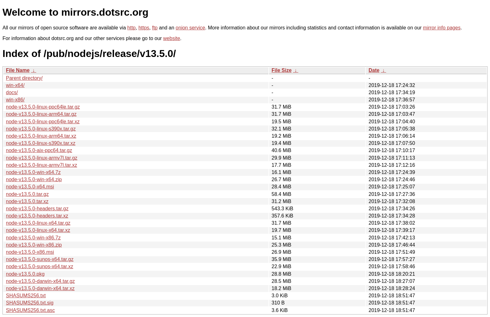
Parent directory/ (24, 78)
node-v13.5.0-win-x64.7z (33, 172)
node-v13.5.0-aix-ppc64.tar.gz (39, 150)
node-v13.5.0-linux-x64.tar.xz (38, 230)
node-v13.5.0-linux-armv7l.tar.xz (41, 165)
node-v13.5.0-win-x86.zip (34, 245)
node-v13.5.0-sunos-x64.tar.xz (39, 266)
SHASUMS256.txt (26, 295)
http (131, 27)
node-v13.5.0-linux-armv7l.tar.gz (42, 158)
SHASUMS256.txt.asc (30, 310)
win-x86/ (15, 99)
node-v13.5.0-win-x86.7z (33, 237)
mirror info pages (442, 27)
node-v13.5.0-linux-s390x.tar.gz (41, 128)
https (143, 27)
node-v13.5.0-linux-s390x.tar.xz (40, 143)
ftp (155, 27)
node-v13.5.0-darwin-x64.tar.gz (40, 281)
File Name (18, 70)
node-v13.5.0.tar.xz (27, 201)
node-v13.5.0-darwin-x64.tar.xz (40, 288)
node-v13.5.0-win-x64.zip (34, 179)
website (171, 38)
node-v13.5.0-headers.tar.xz (37, 215)
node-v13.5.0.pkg (25, 274)
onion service (190, 27)
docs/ (12, 92)
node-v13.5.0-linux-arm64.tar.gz (41, 114)
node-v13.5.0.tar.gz (27, 194)
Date (373, 70)
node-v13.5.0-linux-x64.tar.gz (38, 223)
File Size (282, 70)
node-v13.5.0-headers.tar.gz (37, 208)
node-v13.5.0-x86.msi (30, 252)
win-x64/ (15, 85)
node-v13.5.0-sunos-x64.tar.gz (39, 259)
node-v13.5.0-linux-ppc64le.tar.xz (43, 121)
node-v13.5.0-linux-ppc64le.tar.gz (43, 107)
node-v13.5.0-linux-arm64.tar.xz (41, 136)
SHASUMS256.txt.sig (29, 302)
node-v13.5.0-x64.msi (30, 186)
